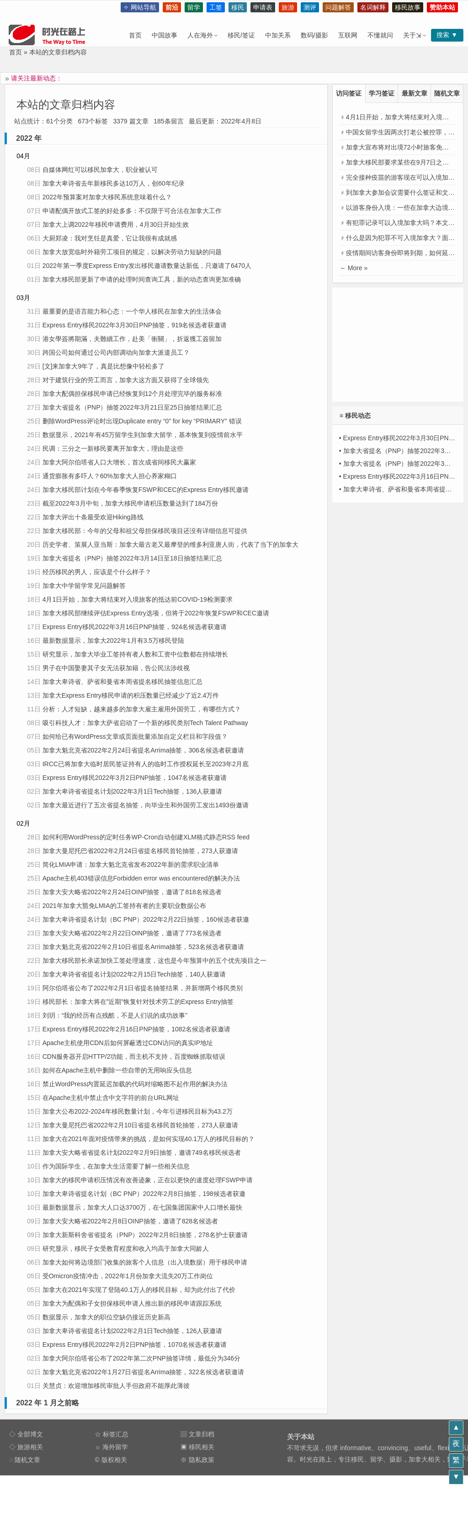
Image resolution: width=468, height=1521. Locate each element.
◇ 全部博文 (26, 1434)
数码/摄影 (314, 35)
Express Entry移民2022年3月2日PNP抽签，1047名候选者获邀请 (135, 777)
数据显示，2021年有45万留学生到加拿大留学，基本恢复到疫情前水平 (143, 434)
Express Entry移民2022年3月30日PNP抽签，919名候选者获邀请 (135, 325)
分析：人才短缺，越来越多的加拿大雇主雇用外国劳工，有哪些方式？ (142, 709)
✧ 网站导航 (139, 7)
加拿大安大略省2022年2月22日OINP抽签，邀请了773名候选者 (132, 933)
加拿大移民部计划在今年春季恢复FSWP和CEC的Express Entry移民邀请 (146, 489)
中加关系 (278, 35)
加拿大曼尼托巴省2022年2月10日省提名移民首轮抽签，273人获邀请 (140, 1125)
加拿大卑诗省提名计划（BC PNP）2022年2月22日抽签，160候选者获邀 (146, 919)
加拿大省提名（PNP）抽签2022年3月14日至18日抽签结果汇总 (132, 558)
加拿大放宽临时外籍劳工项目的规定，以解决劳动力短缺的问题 (132, 252)
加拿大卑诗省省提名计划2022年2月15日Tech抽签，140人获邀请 (134, 974)
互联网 (347, 35)
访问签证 (349, 93)
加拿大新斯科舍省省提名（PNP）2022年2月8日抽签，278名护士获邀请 (145, 1234)
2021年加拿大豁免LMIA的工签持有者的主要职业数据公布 (124, 905)
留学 (193, 7)
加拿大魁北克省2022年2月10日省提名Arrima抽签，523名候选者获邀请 (143, 946)
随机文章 (447, 93)
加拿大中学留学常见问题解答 (84, 585)
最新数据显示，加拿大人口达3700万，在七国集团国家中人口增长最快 (142, 1207)
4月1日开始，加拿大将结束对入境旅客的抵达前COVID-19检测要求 (138, 599)
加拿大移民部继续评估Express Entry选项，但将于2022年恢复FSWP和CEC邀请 (156, 613)
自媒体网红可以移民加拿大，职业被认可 (100, 169)
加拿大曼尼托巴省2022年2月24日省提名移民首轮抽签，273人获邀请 (140, 850)
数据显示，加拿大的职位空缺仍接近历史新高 (106, 1317)
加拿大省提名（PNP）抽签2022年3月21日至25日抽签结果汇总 (132, 407)
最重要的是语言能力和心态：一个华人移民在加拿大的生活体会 (132, 311)
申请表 (262, 7)
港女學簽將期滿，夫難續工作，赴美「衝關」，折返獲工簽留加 (132, 338)
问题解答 (338, 7)
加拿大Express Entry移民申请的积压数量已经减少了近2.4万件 (131, 695)
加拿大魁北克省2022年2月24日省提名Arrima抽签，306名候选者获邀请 (143, 750)
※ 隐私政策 (197, 1459)
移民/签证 (241, 35)
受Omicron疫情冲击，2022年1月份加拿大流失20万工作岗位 (128, 1276)
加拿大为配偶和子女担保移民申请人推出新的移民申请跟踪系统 (132, 1303)
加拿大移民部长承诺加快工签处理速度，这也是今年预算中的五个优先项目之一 (154, 960)
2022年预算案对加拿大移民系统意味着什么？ (107, 197)
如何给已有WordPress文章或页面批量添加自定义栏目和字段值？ (135, 736)
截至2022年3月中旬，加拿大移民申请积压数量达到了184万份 (130, 503)
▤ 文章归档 (197, 1434)
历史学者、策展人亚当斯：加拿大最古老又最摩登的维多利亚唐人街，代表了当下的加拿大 (170, 544)
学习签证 (381, 93)
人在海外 (200, 35)
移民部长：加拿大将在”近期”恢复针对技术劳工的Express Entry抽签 (138, 1001)
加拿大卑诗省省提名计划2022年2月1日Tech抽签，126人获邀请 (133, 1330)
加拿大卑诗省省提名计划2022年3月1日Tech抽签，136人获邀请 (133, 791)
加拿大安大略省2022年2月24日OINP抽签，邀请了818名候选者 (132, 892)
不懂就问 (380, 35)
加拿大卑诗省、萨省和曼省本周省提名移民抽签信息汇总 (122, 681)
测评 (309, 7)
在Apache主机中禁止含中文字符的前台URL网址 (111, 1097)
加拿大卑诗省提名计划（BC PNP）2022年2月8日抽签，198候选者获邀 (144, 1193)
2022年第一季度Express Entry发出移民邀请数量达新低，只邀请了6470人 (147, 265)
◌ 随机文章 (24, 1459)
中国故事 (164, 35)
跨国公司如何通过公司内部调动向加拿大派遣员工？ (116, 352)
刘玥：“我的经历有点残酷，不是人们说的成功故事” (115, 1015)
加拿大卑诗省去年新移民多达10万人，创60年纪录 (114, 183)
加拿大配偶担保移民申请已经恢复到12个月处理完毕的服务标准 (133, 393)
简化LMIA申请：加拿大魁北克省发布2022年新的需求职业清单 (131, 864)
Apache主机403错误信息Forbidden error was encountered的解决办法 (141, 878)
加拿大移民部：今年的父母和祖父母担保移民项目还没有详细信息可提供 (145, 530)
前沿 (171, 7)
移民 (237, 7)
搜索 (440, 34)
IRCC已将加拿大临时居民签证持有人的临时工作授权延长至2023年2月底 (146, 764)
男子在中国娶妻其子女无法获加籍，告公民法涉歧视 (116, 668)
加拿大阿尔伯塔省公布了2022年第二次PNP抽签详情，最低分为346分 (141, 1358)
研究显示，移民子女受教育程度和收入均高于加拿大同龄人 (126, 1248)
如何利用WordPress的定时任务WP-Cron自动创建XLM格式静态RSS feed (146, 837)
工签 (215, 7)
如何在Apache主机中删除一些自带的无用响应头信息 (117, 1070)
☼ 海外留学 (111, 1447)
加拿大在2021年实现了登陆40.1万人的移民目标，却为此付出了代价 (139, 1289)
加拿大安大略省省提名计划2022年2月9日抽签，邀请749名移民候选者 (142, 1152)
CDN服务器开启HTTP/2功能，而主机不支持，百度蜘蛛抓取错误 (134, 1056)
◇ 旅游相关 (26, 1447)
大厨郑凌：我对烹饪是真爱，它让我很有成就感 (110, 238)
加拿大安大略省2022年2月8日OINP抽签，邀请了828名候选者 (130, 1221)
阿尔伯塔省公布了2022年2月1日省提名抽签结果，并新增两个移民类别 (143, 988)
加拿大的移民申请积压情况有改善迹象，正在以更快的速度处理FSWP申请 (148, 1180)
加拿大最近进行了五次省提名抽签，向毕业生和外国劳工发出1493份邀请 (146, 805)
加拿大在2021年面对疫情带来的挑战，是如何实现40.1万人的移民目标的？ (149, 1138)
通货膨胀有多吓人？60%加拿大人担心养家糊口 (110, 476)
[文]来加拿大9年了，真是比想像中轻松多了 (104, 366)
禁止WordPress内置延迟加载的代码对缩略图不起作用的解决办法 (135, 1084)
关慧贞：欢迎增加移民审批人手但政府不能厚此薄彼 (116, 1385)
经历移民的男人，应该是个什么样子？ (97, 572)
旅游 (288, 7)
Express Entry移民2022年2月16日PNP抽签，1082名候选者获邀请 (137, 1029)
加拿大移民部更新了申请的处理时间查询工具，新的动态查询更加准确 (142, 279)
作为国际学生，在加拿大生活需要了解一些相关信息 (116, 1166)
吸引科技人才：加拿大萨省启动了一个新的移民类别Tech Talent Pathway (145, 722)
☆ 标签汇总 (111, 1434)
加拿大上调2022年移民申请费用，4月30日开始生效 (116, 224)
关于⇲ (412, 35)
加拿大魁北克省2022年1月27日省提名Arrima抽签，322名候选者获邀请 (143, 1372)
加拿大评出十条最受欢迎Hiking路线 (93, 517)
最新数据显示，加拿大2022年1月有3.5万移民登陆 (113, 640)
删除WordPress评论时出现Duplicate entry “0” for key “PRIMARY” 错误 (142, 421)
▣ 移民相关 (197, 1447)
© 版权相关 (111, 1459)
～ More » (353, 268)
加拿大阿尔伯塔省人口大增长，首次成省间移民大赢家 (119, 462)
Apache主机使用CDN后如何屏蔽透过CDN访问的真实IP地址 (128, 1042)
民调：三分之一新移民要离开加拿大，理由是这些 (113, 448)
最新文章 (414, 93)
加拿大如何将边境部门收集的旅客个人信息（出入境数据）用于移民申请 (145, 1262)
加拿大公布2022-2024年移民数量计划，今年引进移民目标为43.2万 (138, 1111)
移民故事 (407, 7)
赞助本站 (442, 7)
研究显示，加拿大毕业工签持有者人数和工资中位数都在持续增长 (135, 654)
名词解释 (373, 7)
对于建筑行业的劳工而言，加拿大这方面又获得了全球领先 (126, 380)
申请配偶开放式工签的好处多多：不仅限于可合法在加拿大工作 (132, 210)
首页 (135, 35)
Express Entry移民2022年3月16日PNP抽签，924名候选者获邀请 (135, 626)
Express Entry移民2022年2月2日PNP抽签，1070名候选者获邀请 (135, 1344)
